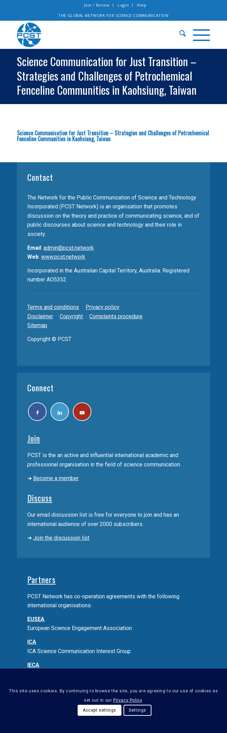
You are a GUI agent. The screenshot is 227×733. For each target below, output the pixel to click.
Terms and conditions (53, 307)
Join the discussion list (61, 538)
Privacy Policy (127, 700)
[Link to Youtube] (82, 411)
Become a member (56, 478)
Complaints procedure (115, 316)
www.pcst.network (63, 257)
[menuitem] (97, 5)
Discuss (39, 498)
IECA (33, 665)
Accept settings (99, 710)
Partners (41, 579)
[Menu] (198, 35)
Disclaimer (40, 316)
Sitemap (37, 325)
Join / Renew (97, 5)
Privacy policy (102, 307)
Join (33, 438)
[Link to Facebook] (37, 411)
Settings (137, 710)
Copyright (71, 316)
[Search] (179, 35)
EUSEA (36, 619)
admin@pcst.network (68, 248)
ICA (31, 642)
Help (141, 5)
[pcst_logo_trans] (94, 35)
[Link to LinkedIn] (60, 411)
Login (123, 5)
